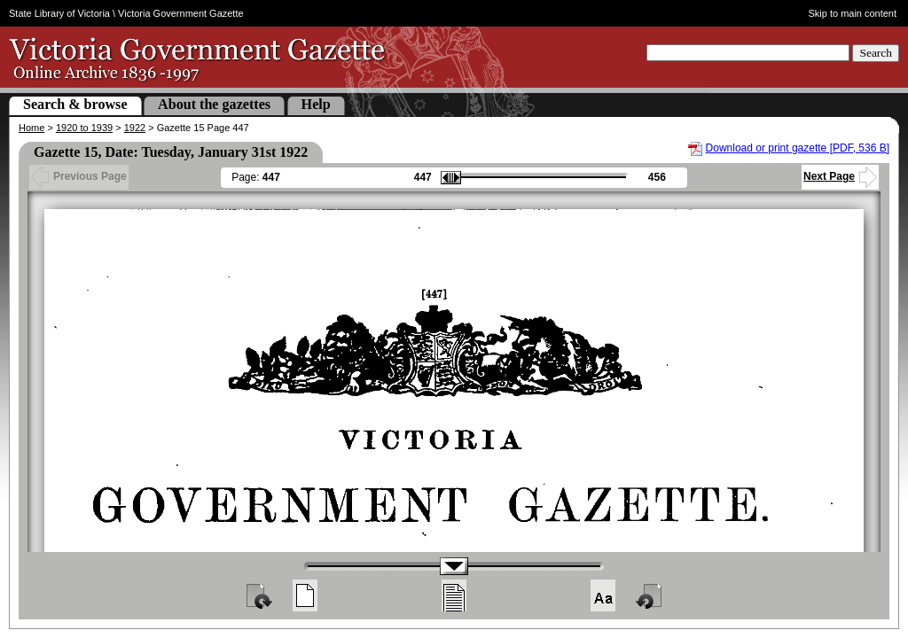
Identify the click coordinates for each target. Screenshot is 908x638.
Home (31, 127)
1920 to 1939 (84, 127)
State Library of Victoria (59, 13)
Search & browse (75, 104)
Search (875, 52)
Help (316, 104)
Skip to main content (853, 13)
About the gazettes (214, 104)
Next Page (840, 176)
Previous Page (79, 176)
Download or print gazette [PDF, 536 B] (797, 148)
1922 (134, 127)
